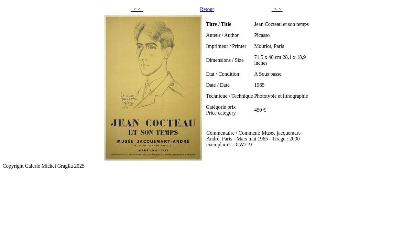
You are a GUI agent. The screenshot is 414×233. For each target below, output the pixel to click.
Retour (207, 9)
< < (137, 9)
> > (276, 9)
